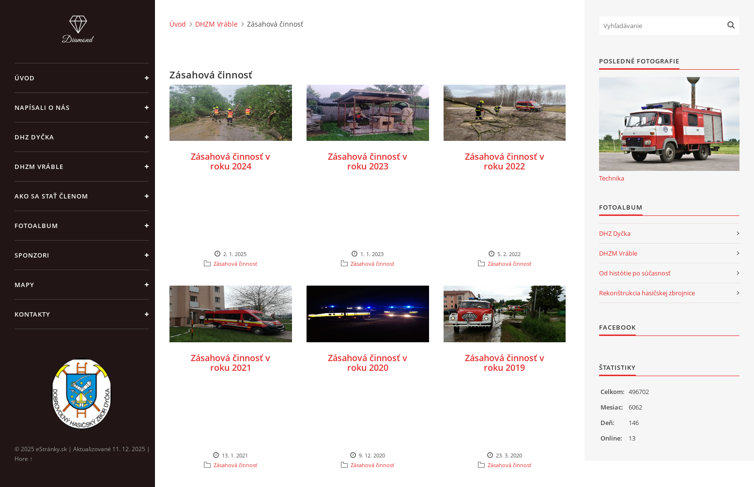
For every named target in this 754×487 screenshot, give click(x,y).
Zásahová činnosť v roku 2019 (504, 362)
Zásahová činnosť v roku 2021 (230, 362)
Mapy (24, 284)
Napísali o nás (42, 107)
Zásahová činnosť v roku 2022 (504, 161)
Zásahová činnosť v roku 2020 (367, 362)
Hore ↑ (23, 459)
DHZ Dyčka (34, 137)
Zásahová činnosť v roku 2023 (367, 161)
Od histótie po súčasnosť (635, 273)
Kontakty (32, 314)
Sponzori (32, 255)
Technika (611, 178)
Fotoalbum (36, 225)
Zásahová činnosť (235, 263)
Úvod (25, 78)
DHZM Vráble (39, 166)
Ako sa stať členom (51, 196)
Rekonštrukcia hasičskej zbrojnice (647, 293)
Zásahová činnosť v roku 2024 (230, 161)
